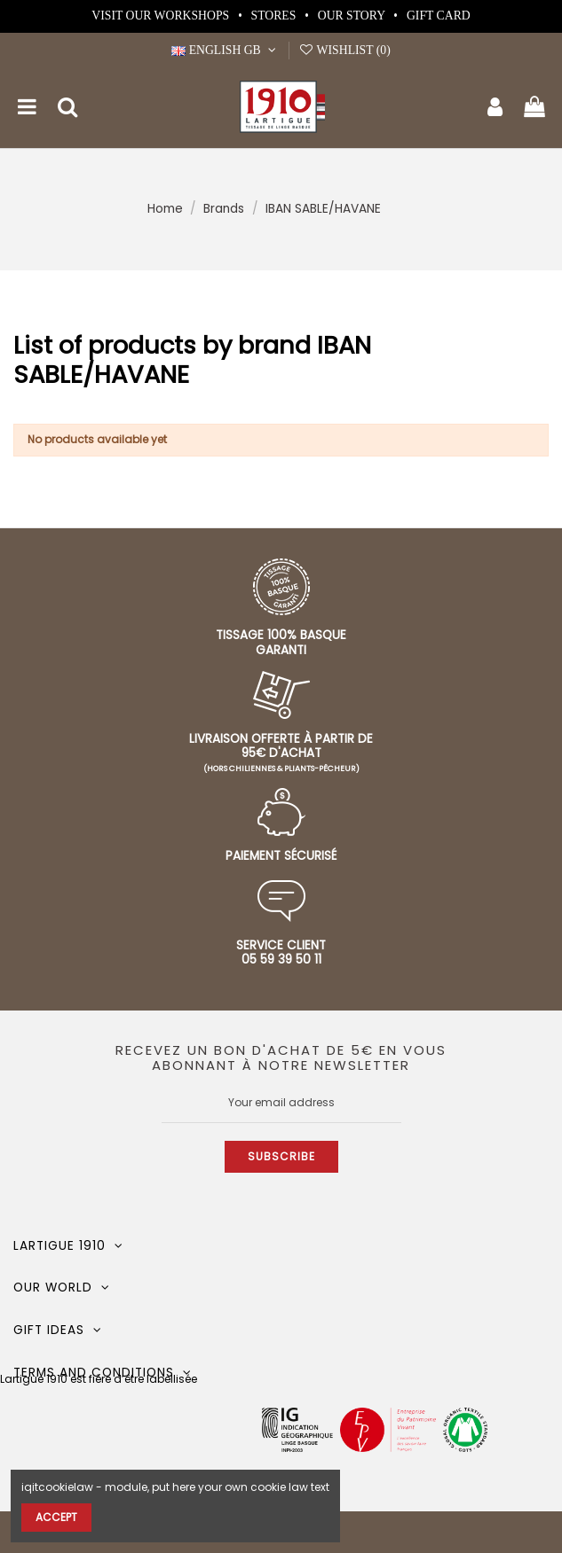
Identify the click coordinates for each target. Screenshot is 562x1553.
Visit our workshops (161, 15)
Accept (56, 1517)
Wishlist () (344, 50)
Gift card (439, 15)
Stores (275, 15)
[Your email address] (281, 1102)
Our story (353, 15)
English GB (225, 50)
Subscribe (281, 1156)
